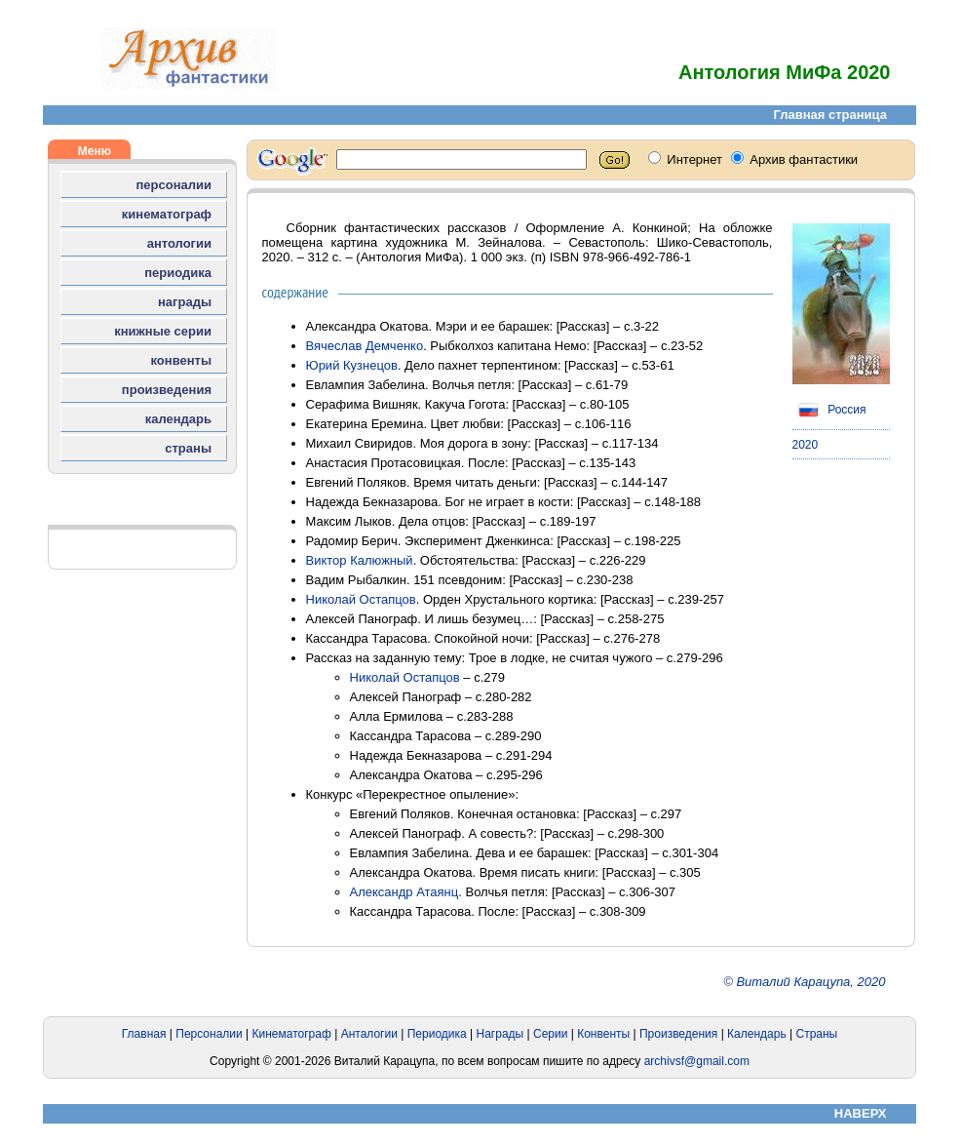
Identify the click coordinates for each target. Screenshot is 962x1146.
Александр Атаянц (404, 892)
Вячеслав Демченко (365, 345)
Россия (829, 409)
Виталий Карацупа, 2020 (810, 981)
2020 (805, 445)
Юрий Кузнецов (352, 365)
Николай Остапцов (361, 599)
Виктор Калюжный (359, 560)
